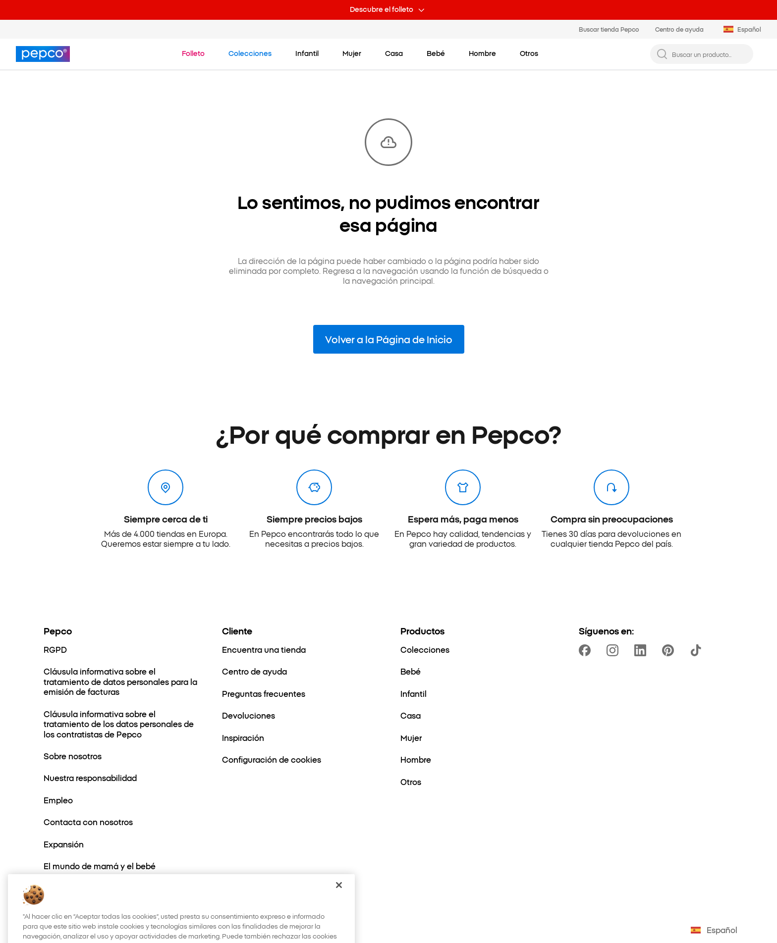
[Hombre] (415, 759)
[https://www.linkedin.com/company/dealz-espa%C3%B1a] (642, 650)
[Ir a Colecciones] (250, 53)
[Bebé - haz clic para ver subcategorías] (436, 53)
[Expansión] (64, 844)
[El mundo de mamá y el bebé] (100, 866)
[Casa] (410, 715)
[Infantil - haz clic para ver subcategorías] (307, 53)
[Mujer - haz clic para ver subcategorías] (351, 53)
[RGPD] (55, 649)
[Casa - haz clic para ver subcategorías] (394, 53)
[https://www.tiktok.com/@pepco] (698, 650)
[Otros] (410, 781)
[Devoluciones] (248, 715)
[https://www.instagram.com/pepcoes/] (614, 650)
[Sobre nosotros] (73, 756)
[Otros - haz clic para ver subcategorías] (529, 53)
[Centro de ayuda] (254, 671)
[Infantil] (413, 693)
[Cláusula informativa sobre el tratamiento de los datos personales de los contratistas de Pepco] (121, 724)
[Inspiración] (243, 737)
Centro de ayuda (679, 29)
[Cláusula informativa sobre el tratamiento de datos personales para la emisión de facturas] (121, 681)
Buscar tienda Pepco (609, 29)
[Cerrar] (339, 897)
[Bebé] (410, 671)
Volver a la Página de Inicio (388, 339)
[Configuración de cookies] (271, 759)
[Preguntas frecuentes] (263, 693)
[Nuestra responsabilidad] (90, 778)
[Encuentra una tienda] (264, 649)
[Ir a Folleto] (193, 53)
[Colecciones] (424, 649)
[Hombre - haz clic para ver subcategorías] (482, 53)
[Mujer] (411, 737)
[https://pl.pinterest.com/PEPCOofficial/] (670, 650)
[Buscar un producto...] (709, 54)
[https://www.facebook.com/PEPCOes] (587, 650)
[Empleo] (58, 800)
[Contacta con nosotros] (88, 822)
